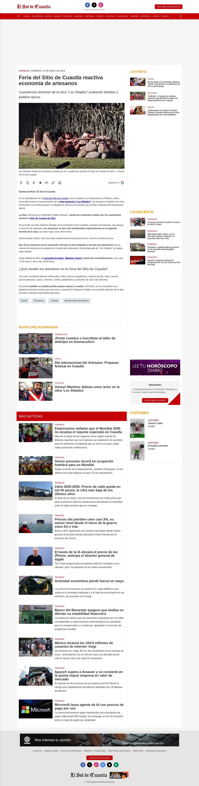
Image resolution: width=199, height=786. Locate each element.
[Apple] (109, 764)
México (48, 16)
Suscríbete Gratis (155, 400)
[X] (94, 4)
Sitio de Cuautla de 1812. (43, 218)
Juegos (165, 16)
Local (27, 16)
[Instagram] (100, 4)
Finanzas (67, 16)
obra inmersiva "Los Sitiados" (75, 201)
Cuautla (54, 300)
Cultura (110, 16)
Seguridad (37, 16)
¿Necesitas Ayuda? (99, 758)
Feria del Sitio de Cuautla (55, 198)
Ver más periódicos (168, 7)
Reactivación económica (77, 300)
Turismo (134, 16)
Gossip (100, 16)
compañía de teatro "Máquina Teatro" (63, 258)
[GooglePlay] (116, 764)
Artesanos (39, 300)
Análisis (78, 16)
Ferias (24, 300)
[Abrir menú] (18, 16)
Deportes (145, 16)
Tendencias (122, 16)
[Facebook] (87, 4)
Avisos (156, 16)
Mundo (57, 16)
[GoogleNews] (102, 764)
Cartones (89, 16)
